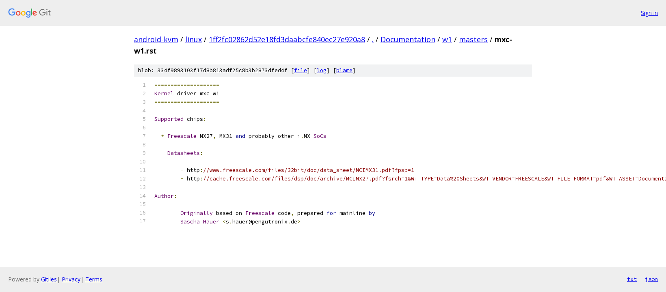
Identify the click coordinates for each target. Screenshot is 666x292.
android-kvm (156, 39)
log (322, 70)
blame (344, 70)
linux (193, 39)
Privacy (71, 279)
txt (632, 279)
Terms (93, 279)
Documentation (408, 39)
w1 (447, 39)
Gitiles (49, 279)
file (300, 70)
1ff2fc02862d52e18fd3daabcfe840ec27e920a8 (287, 39)
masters (473, 39)
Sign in (649, 13)
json (651, 279)
